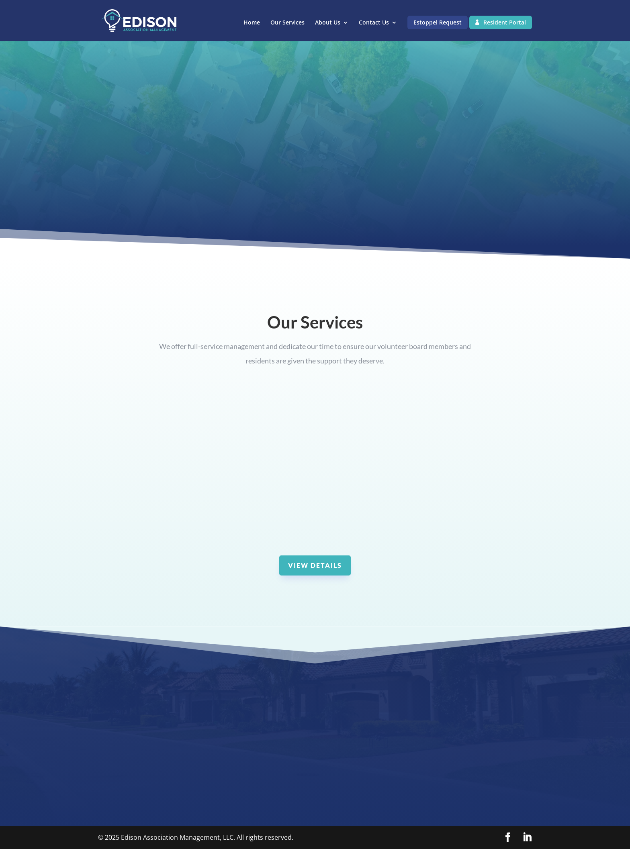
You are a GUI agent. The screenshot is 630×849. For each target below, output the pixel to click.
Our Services (287, 23)
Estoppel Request (437, 22)
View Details (315, 565)
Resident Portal (504, 22)
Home (251, 23)
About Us (327, 23)
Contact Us (374, 23)
